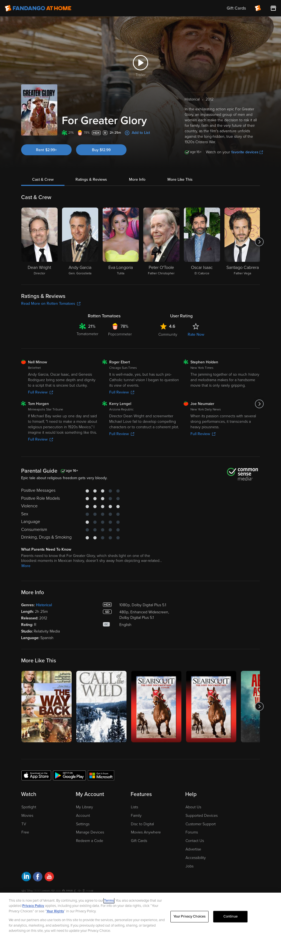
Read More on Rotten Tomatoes (50, 303)
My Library (84, 807)
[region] (140, 916)
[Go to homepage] (38, 8)
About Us (193, 807)
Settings (82, 824)
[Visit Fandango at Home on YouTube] (49, 877)
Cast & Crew (43, 179)
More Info (137, 179)
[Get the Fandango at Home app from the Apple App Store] (36, 775)
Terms (109, 900)
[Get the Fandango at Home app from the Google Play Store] (69, 775)
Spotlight (28, 807)
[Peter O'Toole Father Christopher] (161, 241)
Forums (192, 832)
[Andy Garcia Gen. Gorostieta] (80, 241)
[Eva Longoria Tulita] (120, 241)
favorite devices (247, 152)
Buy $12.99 (101, 150)
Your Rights (55, 911)
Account (83, 815)
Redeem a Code (89, 840)
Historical (44, 605)
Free (25, 832)
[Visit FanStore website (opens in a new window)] (273, 8)
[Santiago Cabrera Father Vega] (242, 241)
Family (136, 815)
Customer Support (201, 824)
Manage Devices (90, 832)
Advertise (193, 849)
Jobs (189, 866)
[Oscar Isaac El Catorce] (202, 241)
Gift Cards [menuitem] (236, 8)
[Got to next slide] (259, 241)
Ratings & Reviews (91, 179)
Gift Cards (139, 840)
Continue (230, 916)
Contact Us (195, 840)
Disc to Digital (142, 824)
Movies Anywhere (146, 832)
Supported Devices (202, 815)
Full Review (40, 392)
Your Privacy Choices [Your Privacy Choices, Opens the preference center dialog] (189, 916)
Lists (134, 807)
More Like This (180, 179)
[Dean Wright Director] (39, 241)
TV (23, 824)
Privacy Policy (33, 906)
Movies (27, 815)
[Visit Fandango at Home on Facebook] (38, 877)
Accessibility (196, 857)
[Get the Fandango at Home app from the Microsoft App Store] (101, 775)
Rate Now (196, 334)
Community (167, 334)
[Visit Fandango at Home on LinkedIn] (26, 877)
